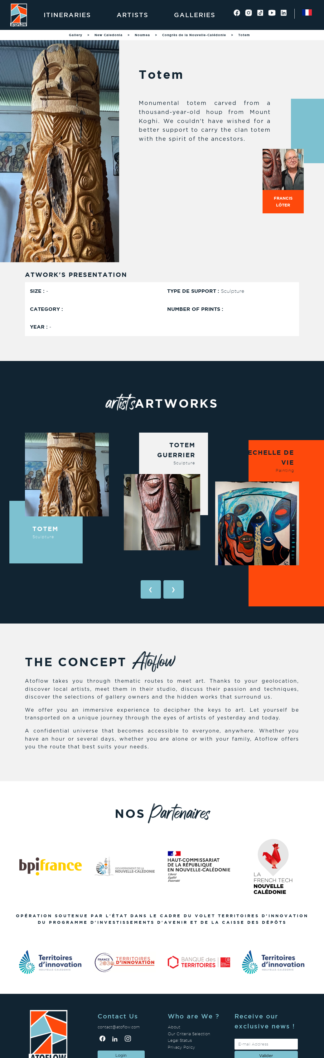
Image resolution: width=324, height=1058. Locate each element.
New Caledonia (108, 35)
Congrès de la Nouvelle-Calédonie (194, 35)
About (174, 1027)
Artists (132, 15)
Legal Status (180, 1040)
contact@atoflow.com (119, 1027)
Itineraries (67, 15)
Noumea (142, 35)
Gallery (75, 35)
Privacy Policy (181, 1047)
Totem (244, 35)
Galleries (194, 15)
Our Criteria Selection (189, 1034)
